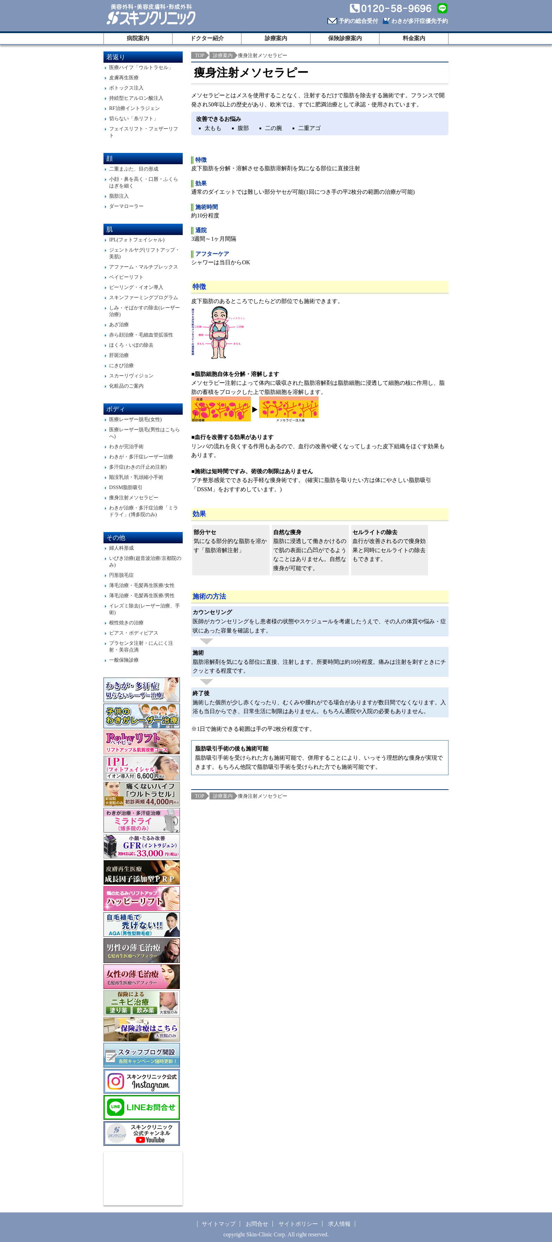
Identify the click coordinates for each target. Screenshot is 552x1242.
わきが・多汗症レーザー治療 (141, 456)
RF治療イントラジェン (134, 108)
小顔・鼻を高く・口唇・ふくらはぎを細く (143, 182)
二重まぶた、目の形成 (133, 169)
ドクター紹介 (207, 38)
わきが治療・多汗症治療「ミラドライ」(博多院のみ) (143, 511)
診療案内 (276, 38)
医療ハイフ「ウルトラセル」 (141, 67)
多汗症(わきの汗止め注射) (138, 467)
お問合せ (257, 1224)
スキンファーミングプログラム (143, 297)
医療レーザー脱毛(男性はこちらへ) (144, 433)
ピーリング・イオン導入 (136, 287)
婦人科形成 (121, 548)
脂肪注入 (119, 196)
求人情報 (339, 1224)
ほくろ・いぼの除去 (131, 345)
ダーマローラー (126, 206)
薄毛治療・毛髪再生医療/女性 (142, 585)
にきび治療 (121, 365)
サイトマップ (219, 1224)
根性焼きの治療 (126, 622)
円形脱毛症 (121, 575)
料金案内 (414, 38)
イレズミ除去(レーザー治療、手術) (144, 609)
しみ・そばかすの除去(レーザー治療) (144, 311)
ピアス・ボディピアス (133, 633)
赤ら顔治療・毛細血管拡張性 (141, 335)
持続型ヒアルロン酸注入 (136, 98)
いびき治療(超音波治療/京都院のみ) (145, 561)
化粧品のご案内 (126, 386)
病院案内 (138, 38)
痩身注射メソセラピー (133, 497)
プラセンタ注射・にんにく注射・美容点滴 (141, 646)
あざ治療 (119, 324)
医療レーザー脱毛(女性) (135, 419)
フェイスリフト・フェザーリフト (143, 132)
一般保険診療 (124, 660)
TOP (199, 55)
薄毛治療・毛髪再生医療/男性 (142, 595)
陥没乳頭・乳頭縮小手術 (136, 477)
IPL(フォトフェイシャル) (136, 239)
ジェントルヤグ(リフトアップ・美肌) (144, 253)
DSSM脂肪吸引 (126, 487)
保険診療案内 (345, 38)
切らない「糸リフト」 (133, 118)
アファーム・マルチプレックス (143, 267)
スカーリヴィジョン (131, 375)
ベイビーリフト (126, 277)
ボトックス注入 (126, 88)
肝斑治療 (119, 355)
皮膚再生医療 (124, 77)
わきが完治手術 (126, 446)
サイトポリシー (298, 1224)
